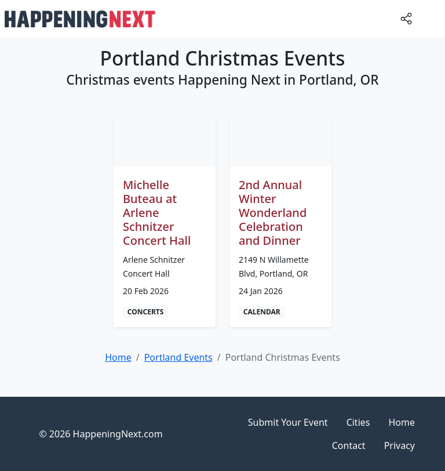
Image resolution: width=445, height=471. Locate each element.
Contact (349, 445)
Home (401, 422)
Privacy (399, 445)
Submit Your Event (288, 422)
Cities (358, 422)
